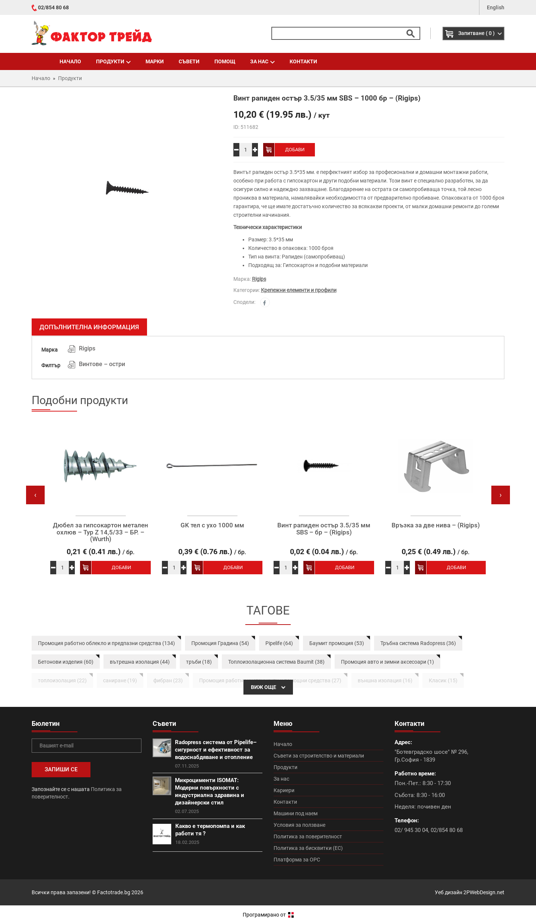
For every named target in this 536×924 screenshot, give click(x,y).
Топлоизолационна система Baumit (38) (276, 662)
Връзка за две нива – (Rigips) (436, 525)
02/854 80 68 (53, 7)
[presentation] (35, 495)
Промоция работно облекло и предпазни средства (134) (106, 643)
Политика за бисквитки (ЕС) (308, 848)
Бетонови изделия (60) (65, 662)
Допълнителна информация (89, 327)
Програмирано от (268, 915)
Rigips (259, 279)
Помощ (224, 61)
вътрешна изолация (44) (140, 662)
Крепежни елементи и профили (298, 290)
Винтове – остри (102, 364)
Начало (70, 61)
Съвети (189, 61)
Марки (155, 61)
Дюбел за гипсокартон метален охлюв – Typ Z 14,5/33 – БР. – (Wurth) (100, 532)
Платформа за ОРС (297, 860)
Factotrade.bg (113, 892)
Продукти (113, 61)
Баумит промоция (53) (336, 643)
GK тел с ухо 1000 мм (212, 525)
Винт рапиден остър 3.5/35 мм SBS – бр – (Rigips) (323, 529)
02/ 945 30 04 (411, 830)
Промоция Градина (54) (220, 643)
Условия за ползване (299, 825)
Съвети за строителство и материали (319, 756)
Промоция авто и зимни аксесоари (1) (387, 662)
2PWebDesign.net (483, 892)
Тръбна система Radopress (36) (418, 643)
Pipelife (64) (279, 643)
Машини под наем (296, 813)
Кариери (284, 790)
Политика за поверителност (308, 836)
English (495, 7)
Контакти (303, 61)
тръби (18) (199, 662)
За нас (262, 61)
